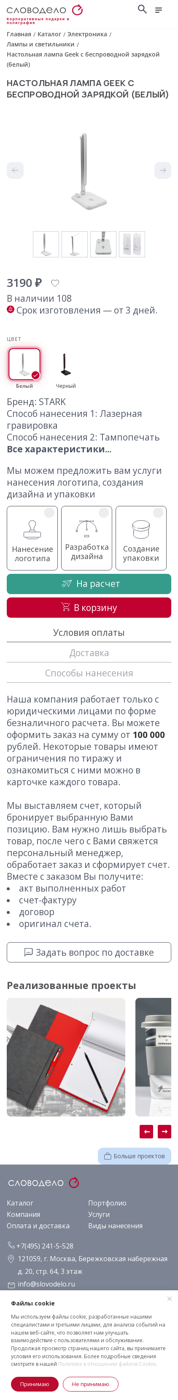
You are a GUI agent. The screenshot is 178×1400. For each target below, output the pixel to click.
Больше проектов (134, 1156)
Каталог (20, 1203)
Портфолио (107, 1203)
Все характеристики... (59, 449)
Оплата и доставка (38, 1225)
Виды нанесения (115, 1225)
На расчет (89, 583)
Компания (23, 1214)
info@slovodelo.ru (46, 1284)
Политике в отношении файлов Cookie (107, 1364)
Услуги (99, 1214)
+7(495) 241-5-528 (40, 1246)
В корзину (89, 608)
